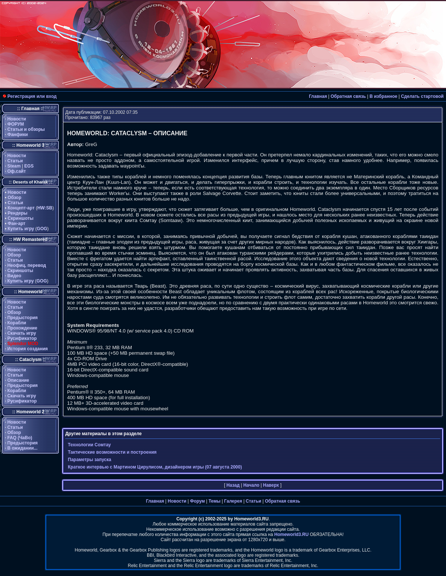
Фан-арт (17, 223)
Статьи (15, 160)
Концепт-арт (21, 208)
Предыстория (22, 317)
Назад (233, 485)
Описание (18, 380)
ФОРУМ (15, 124)
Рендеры (18, 213)
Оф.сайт (16, 171)
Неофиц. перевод (26, 265)
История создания (27, 348)
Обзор (15, 197)
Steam (14, 166)
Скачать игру (21, 333)
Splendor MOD (22, 343)
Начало (251, 485)
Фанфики (17, 134)
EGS (29, 166)
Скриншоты (21, 218)
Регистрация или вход (32, 96)
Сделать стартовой (422, 96)
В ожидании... (22, 448)
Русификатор (22, 338)
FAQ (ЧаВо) (19, 437)
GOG (42, 228)
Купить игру (21, 228)
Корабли (16, 322)
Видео (14, 275)
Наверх (271, 485)
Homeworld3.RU (291, 534)
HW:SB (44, 208)
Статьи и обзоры (26, 129)
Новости (16, 119)
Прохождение (22, 328)
